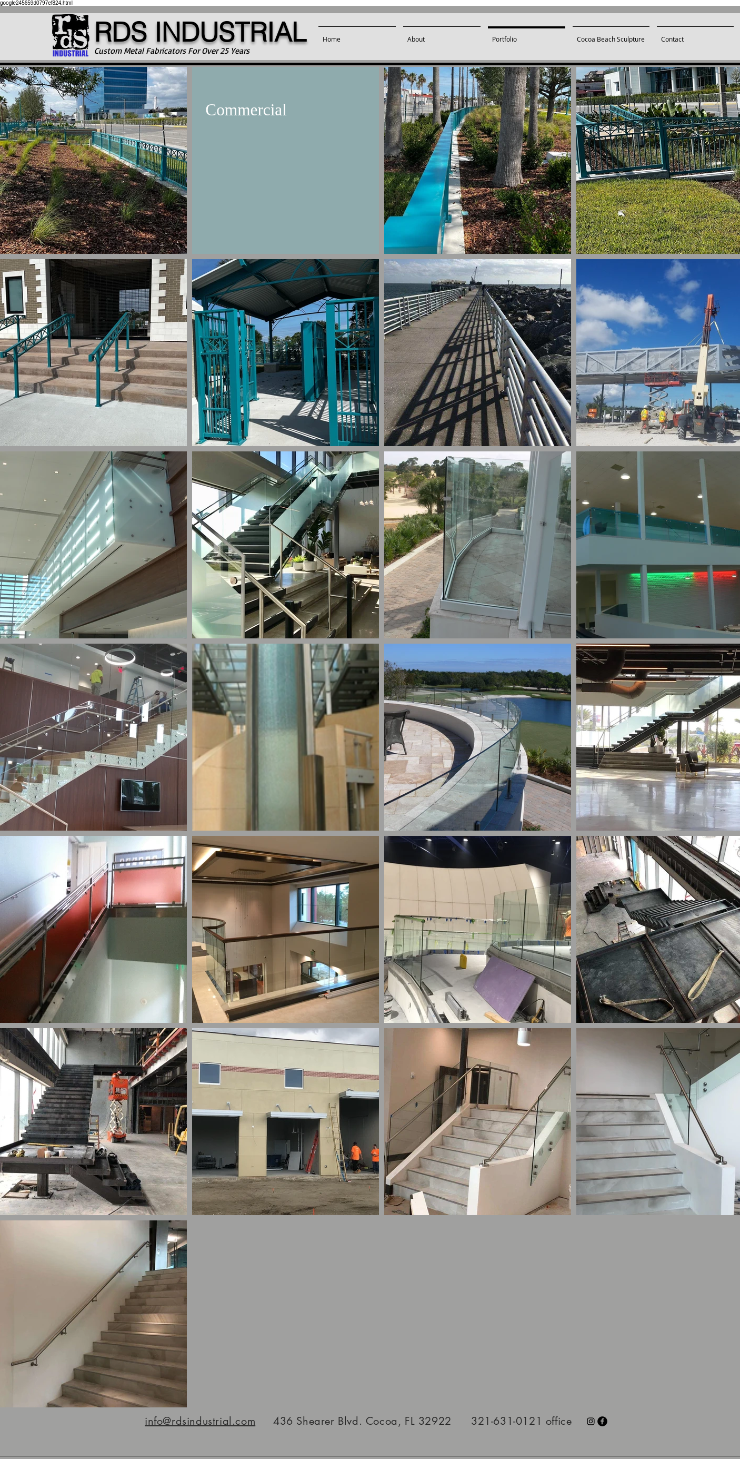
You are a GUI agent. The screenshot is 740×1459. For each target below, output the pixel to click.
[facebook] (602, 1421)
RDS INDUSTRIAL (200, 32)
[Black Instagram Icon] (591, 1421)
